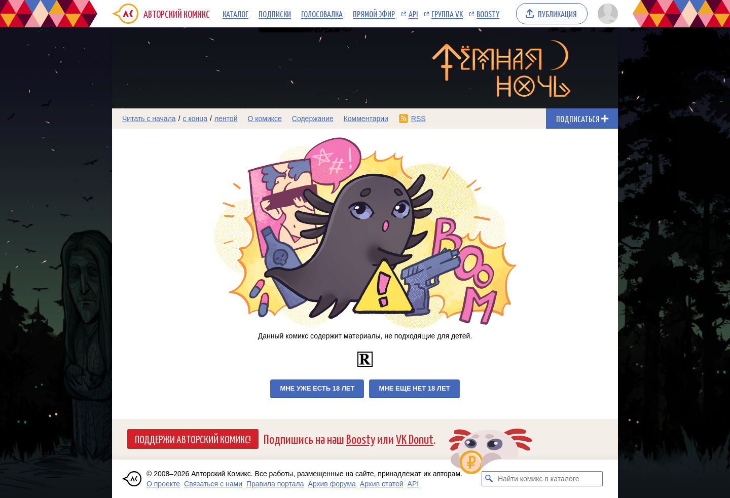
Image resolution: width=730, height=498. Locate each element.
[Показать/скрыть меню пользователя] (606, 13)
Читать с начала (149, 118)
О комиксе (264, 118)
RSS (418, 118)
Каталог (235, 13)
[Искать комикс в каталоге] (489, 479)
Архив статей (382, 484)
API (413, 13)
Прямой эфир (374, 13)
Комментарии (366, 118)
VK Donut (414, 438)
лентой (226, 118)
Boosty (488, 13)
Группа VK (447, 13)
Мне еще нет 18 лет (414, 388)
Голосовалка (322, 13)
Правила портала (275, 484)
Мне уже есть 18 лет (317, 388)
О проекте (163, 484)
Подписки (275, 13)
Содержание (313, 118)
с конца (195, 118)
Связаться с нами (213, 484)
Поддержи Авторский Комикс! (193, 438)
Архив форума (332, 484)
